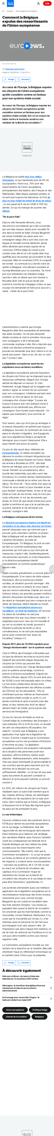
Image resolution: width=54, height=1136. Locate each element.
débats (6, 211)
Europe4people (10, 452)
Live (47, 3)
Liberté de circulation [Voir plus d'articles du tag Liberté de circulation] (16, 1016)
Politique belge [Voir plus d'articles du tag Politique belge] (40, 1009)
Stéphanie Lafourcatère (14, 69)
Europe (10, 11)
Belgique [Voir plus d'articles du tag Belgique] (39, 1016)
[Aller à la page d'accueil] (10, 3)
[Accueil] (3, 11)
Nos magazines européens (26, 11)
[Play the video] (27, 46)
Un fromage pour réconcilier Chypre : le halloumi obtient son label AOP (20, 998)
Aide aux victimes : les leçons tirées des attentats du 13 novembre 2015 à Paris (20, 977)
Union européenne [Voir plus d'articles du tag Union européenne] (15, 1009)
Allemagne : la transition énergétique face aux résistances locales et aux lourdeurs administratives (23, 988)
